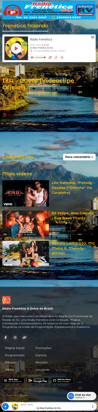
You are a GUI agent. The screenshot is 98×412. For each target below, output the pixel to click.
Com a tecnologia (14, 395)
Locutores (43, 369)
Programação (15, 355)
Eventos (41, 355)
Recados (42, 362)
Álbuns (10, 362)
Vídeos (9, 369)
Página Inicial (14, 348)
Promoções (43, 348)
